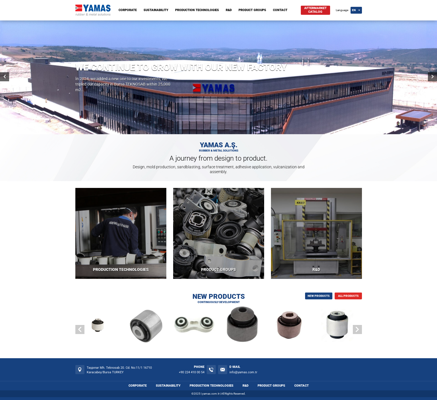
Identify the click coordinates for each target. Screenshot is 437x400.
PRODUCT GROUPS (252, 10)
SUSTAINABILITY (156, 10)
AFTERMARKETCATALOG (315, 10)
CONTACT (280, 10)
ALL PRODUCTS (348, 296)
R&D (229, 10)
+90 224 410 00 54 (191, 372)
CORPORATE (128, 10)
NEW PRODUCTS (319, 296)
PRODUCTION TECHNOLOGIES (197, 10)
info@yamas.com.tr (243, 372)
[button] (357, 329)
